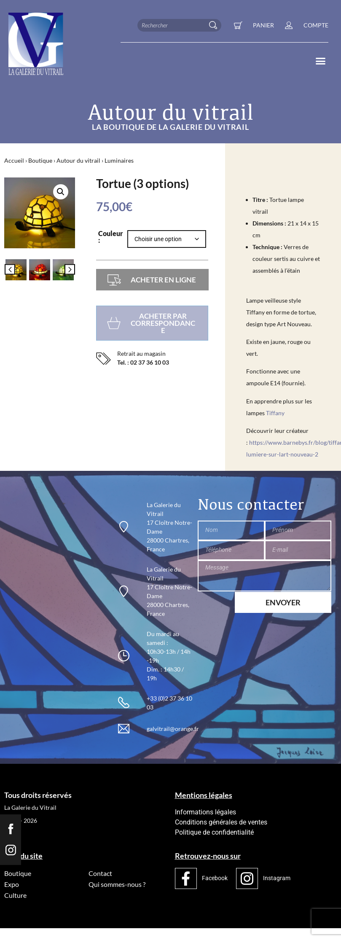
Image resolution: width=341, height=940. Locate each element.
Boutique (40, 160)
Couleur (110, 233)
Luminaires (119, 160)
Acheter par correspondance (163, 323)
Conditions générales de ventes (221, 822)
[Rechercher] (215, 25)
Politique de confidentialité (214, 832)
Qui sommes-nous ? (117, 884)
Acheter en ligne (163, 279)
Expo (11, 884)
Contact (100, 873)
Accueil (14, 160)
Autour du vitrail (78, 160)
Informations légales (205, 812)
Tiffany (275, 412)
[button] (320, 61)
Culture (15, 895)
